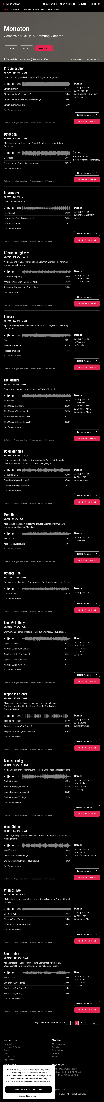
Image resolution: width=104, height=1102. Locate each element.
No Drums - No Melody (85, 94)
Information (51, 123)
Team (6, 1050)
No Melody (80, 852)
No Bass (79, 652)
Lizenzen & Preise (12, 1047)
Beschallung (28, 9)
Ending (78, 97)
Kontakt (8, 1044)
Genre (28, 48)
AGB (6, 1053)
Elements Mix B (82, 409)
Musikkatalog (58, 1044)
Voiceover (80, 342)
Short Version (81, 726)
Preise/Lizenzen (37, 123)
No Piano (79, 979)
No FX (78, 655)
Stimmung (46, 48)
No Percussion (82, 282)
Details (7, 123)
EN (99, 3)
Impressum (9, 1060)
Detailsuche (16, 9)
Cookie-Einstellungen (28, 1096)
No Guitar (79, 645)
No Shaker (80, 783)
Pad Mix (79, 345)
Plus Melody (81, 91)
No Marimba (81, 480)
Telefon (39, 9)
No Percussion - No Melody (86, 160)
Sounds (48, 9)
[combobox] (93, 59)
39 (94, 1023)
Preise (62, 9)
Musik (6, 9)
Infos (55, 9)
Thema (11, 48)
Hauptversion (81, 88)
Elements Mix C (82, 412)
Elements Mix (81, 279)
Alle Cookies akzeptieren (29, 1089)
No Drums (80, 649)
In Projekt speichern (20, 123)
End (77, 218)
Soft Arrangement (84, 215)
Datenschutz (10, 1056)
